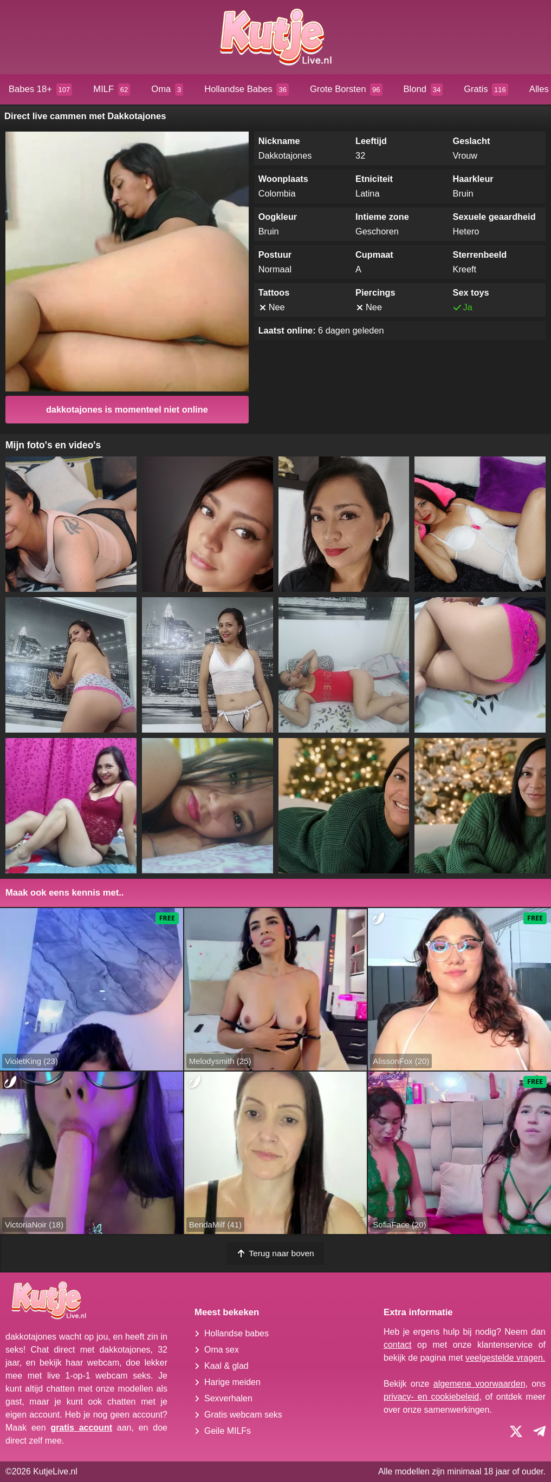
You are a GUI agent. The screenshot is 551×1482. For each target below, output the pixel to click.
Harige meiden (232, 1382)
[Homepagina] (275, 37)
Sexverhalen (228, 1398)
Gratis (486, 89)
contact (398, 1344)
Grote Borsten (346, 89)
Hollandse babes (236, 1333)
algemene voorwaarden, (480, 1383)
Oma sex (221, 1349)
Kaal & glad (226, 1365)
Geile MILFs (227, 1430)
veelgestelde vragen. (505, 1357)
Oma (167, 89)
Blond (423, 89)
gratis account (81, 1427)
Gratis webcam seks (243, 1414)
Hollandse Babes (246, 89)
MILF (111, 89)
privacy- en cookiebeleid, (433, 1396)
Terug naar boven (275, 1253)
